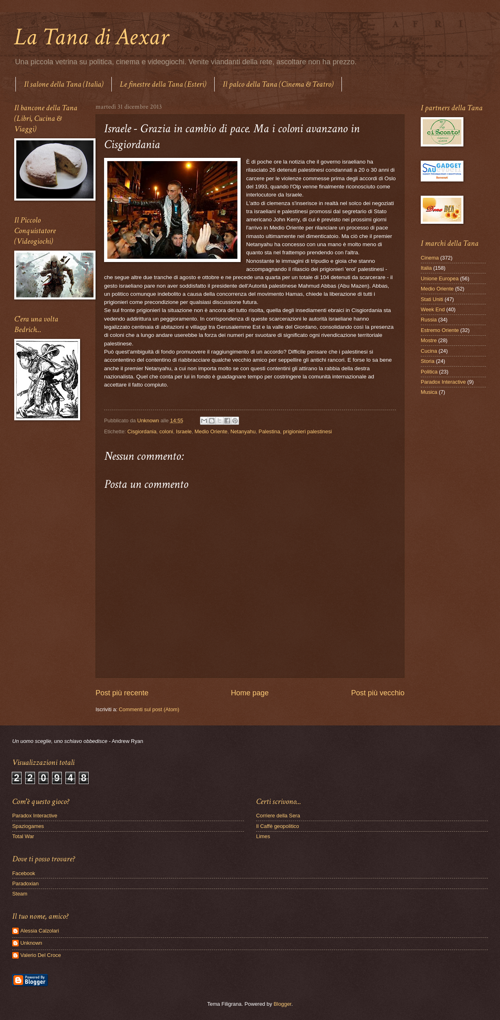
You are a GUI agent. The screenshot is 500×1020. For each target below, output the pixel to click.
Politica (429, 372)
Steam (19, 894)
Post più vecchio (377, 693)
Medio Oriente (211, 431)
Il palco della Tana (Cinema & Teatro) (278, 84)
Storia (428, 361)
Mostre (429, 340)
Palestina (269, 431)
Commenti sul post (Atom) (149, 709)
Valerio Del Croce (40, 955)
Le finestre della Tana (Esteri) (163, 84)
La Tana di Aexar (91, 37)
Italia (426, 268)
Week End (433, 309)
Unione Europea (440, 278)
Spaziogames (28, 826)
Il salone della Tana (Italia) (63, 84)
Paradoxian (25, 883)
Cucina (429, 351)
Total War (23, 836)
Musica (429, 392)
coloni (166, 431)
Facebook (23, 873)
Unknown (31, 943)
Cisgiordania (142, 431)
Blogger (282, 1004)
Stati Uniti (432, 299)
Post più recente (122, 693)
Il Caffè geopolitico (277, 826)
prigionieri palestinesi (307, 431)
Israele (184, 431)
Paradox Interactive (443, 382)
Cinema (430, 258)
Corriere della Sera (278, 816)
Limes (263, 836)
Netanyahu (243, 431)
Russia (429, 320)
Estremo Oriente (440, 330)
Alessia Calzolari (39, 931)
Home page (250, 693)
